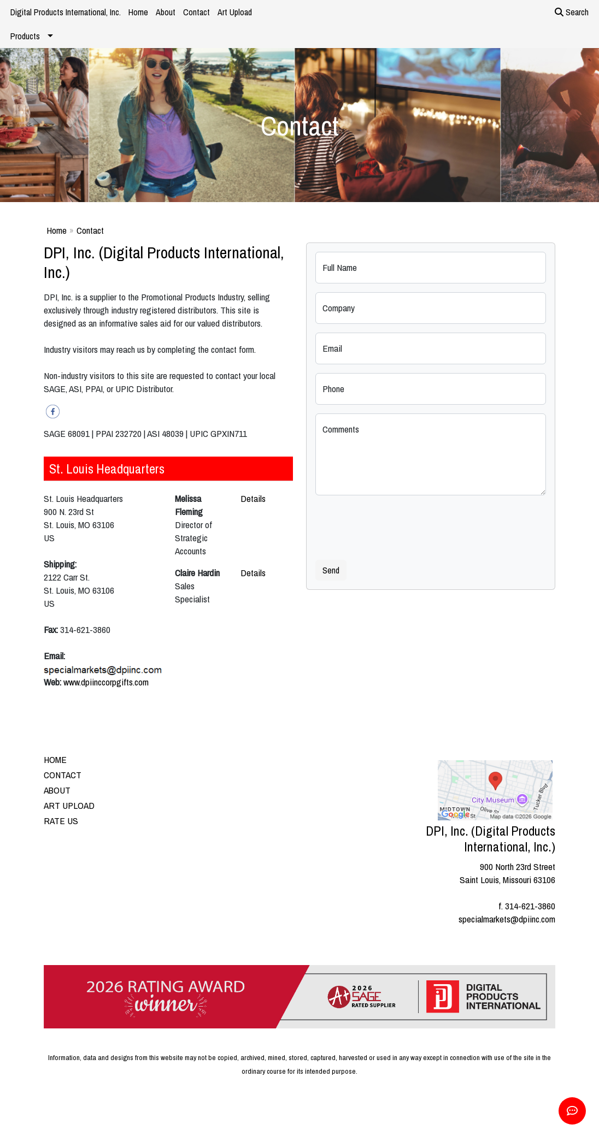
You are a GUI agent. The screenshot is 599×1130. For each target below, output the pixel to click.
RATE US (61, 820)
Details (253, 498)
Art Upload (235, 12)
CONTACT (62, 774)
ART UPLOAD (69, 805)
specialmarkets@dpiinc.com (507, 919)
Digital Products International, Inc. (65, 12)
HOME (55, 759)
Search (572, 12)
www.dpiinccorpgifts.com (106, 682)
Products (25, 36)
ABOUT (57, 790)
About (165, 12)
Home (138, 12)
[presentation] (398, 525)
